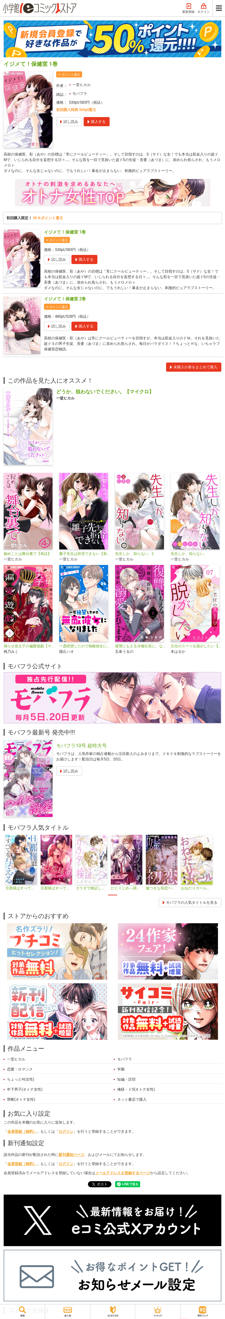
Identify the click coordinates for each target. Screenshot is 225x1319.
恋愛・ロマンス (20, 1069)
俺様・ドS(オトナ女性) (136, 1089)
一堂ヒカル (81, 85)
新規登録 (188, 8)
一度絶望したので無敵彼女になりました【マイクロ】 (84, 646)
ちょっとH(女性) (20, 1079)
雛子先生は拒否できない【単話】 (84, 554)
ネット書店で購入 (132, 1099)
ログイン (204, 8)
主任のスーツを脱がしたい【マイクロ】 (196, 646)
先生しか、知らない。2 (134, 554)
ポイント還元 (71, 74)
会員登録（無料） (22, 1131)
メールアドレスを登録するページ (122, 1173)
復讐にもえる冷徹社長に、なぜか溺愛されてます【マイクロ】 (140, 646)
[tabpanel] (21, 862)
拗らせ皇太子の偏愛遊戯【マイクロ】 (29, 646)
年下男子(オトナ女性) (24, 1089)
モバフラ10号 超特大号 (81, 746)
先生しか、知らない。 (189, 554)
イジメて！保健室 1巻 (65, 232)
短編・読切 (126, 1079)
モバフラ (79, 93)
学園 (121, 1069)
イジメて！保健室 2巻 (65, 298)
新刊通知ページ (71, 1155)
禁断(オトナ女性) (21, 1099)
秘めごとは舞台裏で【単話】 (27, 554)
